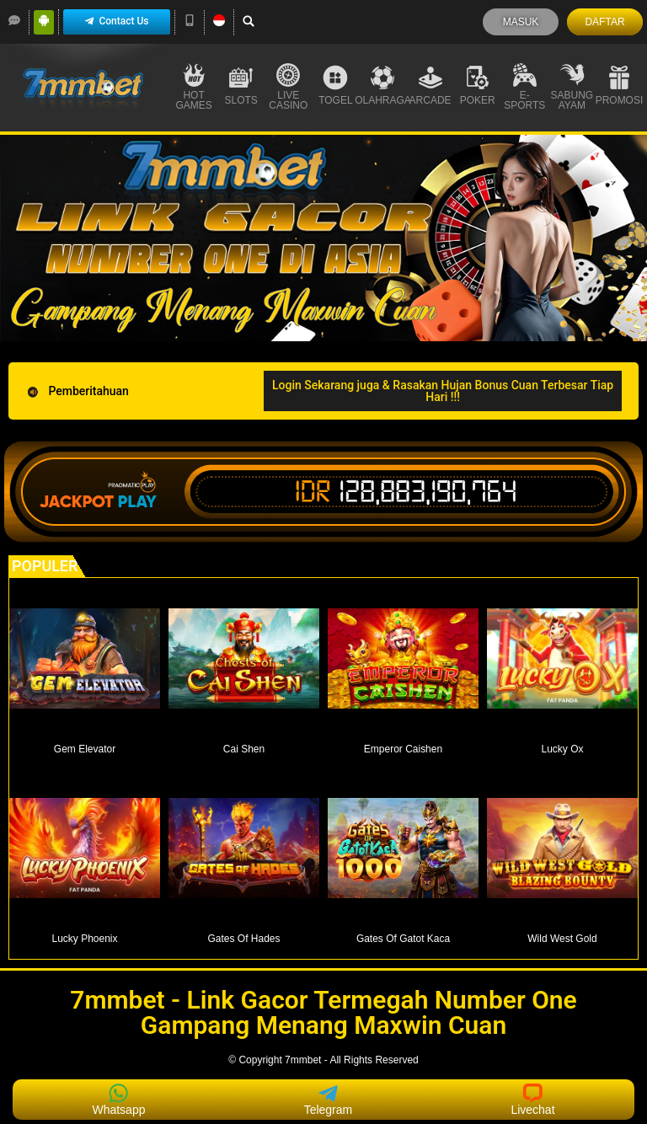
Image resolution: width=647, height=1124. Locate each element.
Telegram (328, 1099)
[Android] (44, 20)
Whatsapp (118, 1099)
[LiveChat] (14, 20)
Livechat (532, 1099)
